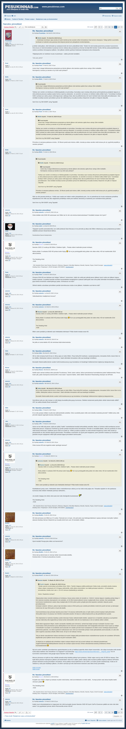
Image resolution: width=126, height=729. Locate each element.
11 (9, 353)
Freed (6, 63)
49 (9, 370)
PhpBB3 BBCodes (85, 723)
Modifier (7, 523)
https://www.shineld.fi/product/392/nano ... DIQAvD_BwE (92, 651)
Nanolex (40, 580)
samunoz (7, 210)
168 (10, 575)
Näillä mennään (36, 667)
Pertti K (7, 573)
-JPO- (6, 421)
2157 (10, 525)
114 (10, 423)
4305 (10, 212)
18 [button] (109, 27)
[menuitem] (13, 16)
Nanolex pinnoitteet (12, 24)
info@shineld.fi (70, 267)
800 (10, 256)
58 (9, 274)
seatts (6, 231)
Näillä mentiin (36, 669)
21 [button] (119, 27)
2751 (10, 79)
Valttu (6, 351)
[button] (95, 27)
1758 (10, 233)
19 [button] (112, 27)
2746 (10, 43)
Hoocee (7, 367)
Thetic (6, 272)
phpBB (52, 723)
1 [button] (101, 27)
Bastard (7, 252)
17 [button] (106, 27)
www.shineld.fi (108, 265)
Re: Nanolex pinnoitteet (42, 31)
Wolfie (39, 38)
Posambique (8, 40)
